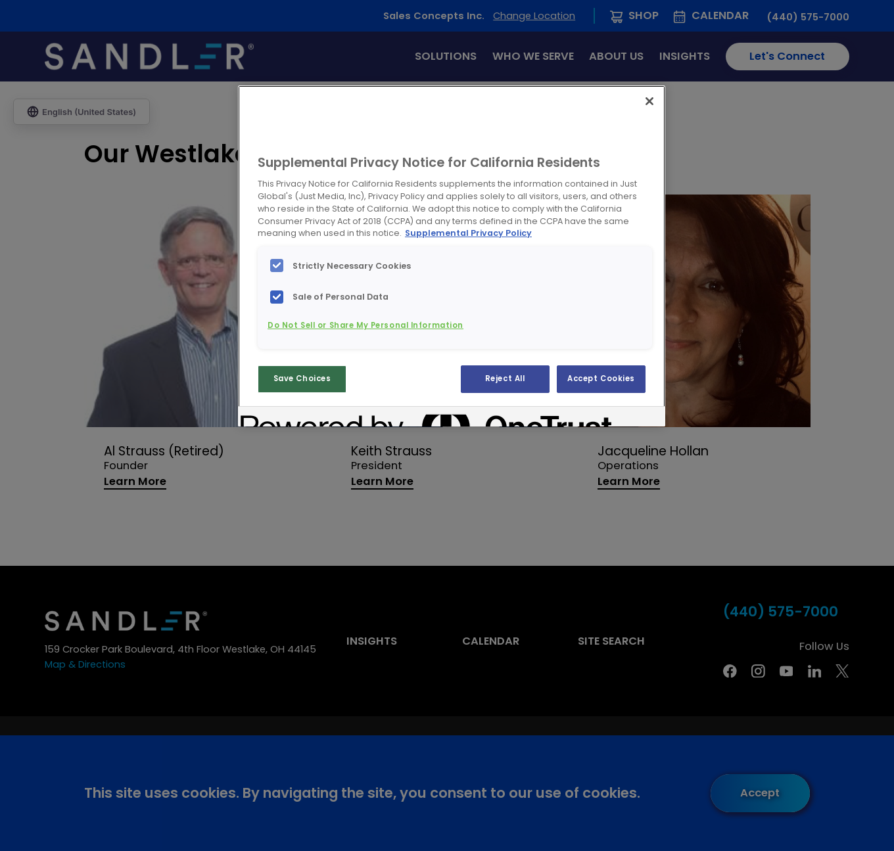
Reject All (505, 378)
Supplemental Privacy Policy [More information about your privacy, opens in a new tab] (468, 233)
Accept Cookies (601, 378)
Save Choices (302, 378)
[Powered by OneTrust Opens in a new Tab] (288, 418)
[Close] (649, 101)
